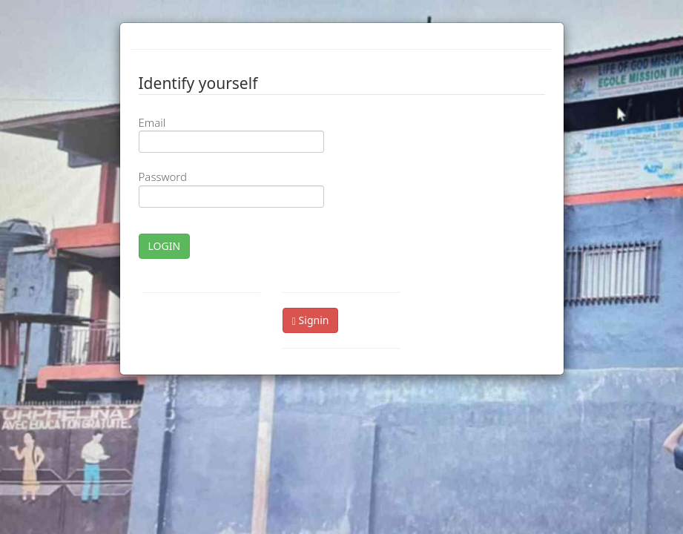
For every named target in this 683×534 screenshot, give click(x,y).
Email (152, 122)
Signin (310, 320)
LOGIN (164, 246)
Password (163, 176)
